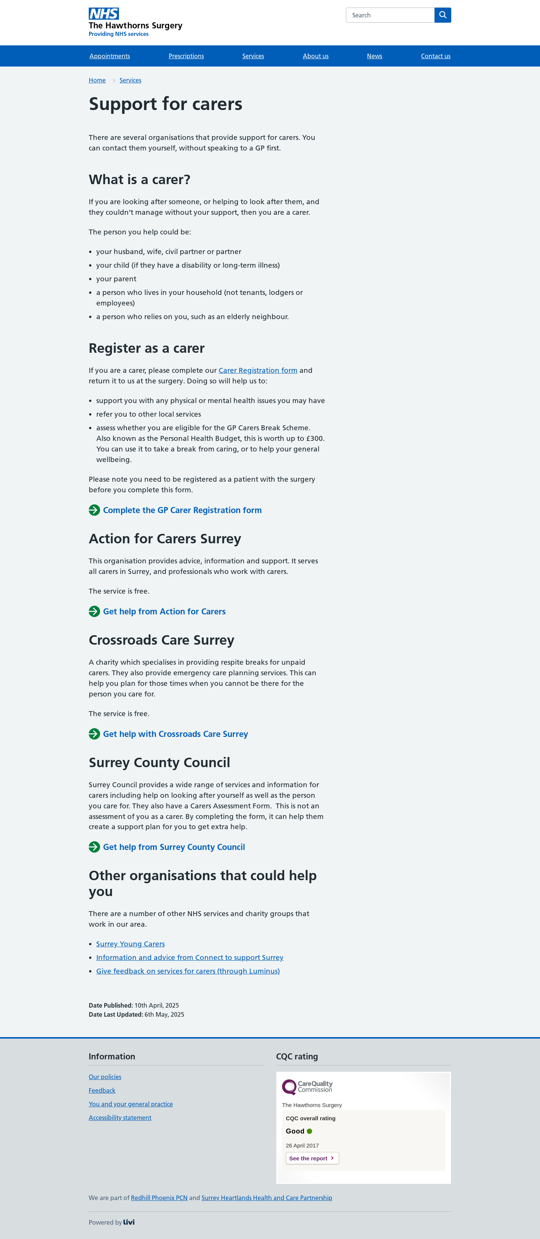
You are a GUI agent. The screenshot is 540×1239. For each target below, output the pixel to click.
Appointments (109, 56)
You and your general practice (131, 1104)
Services (253, 56)
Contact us (436, 56)
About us (316, 56)
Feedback (102, 1090)
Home (97, 80)
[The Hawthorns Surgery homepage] (135, 23)
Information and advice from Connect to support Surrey (190, 957)
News (374, 56)
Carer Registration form (258, 370)
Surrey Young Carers (130, 944)
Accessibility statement (120, 1117)
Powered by (111, 1222)
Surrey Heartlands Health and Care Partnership (267, 1198)
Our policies (105, 1077)
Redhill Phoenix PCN (159, 1198)
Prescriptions (186, 56)
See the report (308, 1158)
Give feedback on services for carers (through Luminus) (188, 971)
